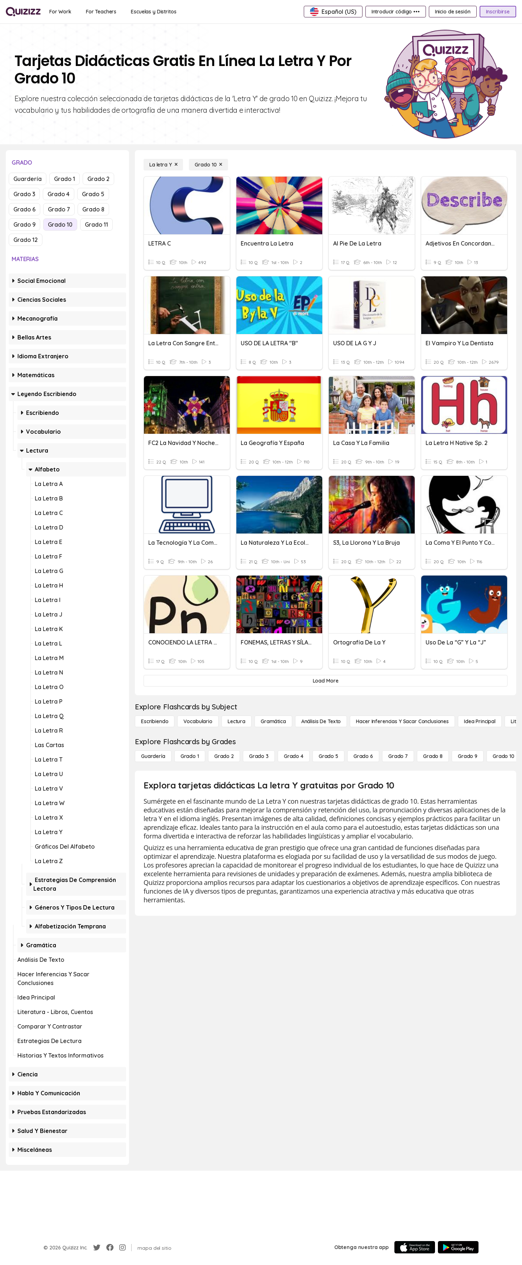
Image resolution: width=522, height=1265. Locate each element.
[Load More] (326, 681)
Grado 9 (24, 224)
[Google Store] (458, 1247)
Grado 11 (96, 224)
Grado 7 (59, 209)
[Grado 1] (189, 756)
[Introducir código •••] (395, 11)
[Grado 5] (328, 756)
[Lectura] (236, 721)
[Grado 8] (433, 756)
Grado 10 (60, 224)
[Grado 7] (398, 756)
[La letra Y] (163, 164)
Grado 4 (58, 194)
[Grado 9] (468, 756)
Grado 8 (93, 209)
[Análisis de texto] (321, 721)
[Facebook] (109, 1247)
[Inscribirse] (498, 11)
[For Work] (60, 11)
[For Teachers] (101, 11)
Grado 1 (64, 178)
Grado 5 (93, 194)
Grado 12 (25, 239)
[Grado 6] (363, 756)
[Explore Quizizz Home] (23, 11)
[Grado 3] (259, 756)
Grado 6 (24, 209)
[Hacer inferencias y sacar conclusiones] (402, 721)
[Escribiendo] (154, 721)
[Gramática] (273, 721)
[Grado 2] (224, 756)
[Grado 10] (208, 164)
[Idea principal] (480, 721)
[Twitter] (96, 1247)
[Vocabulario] (197, 721)
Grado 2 (98, 178)
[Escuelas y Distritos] (153, 11)
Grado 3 (24, 194)
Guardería (27, 178)
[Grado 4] (294, 756)
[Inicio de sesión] (453, 11)
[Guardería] (153, 756)
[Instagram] (122, 1247)
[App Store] (414, 1247)
